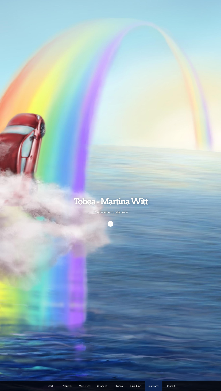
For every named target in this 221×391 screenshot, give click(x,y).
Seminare (153, 386)
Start (50, 386)
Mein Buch (84, 386)
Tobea (119, 386)
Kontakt (170, 386)
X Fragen (101, 386)
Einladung (135, 386)
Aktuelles (67, 386)
